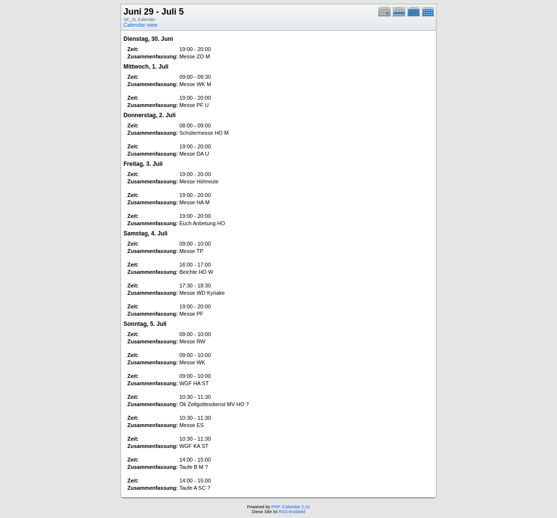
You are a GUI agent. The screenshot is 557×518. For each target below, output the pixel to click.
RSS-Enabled (291, 511)
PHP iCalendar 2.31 (290, 506)
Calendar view (140, 25)
